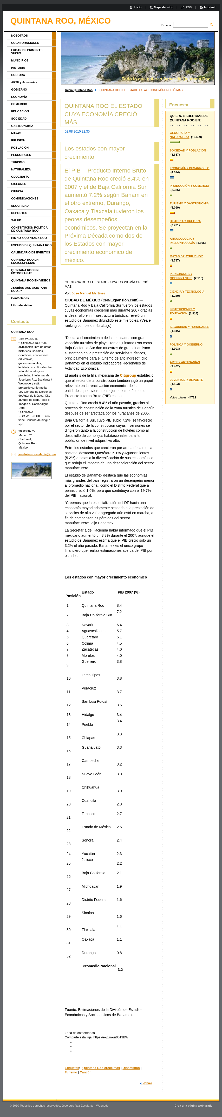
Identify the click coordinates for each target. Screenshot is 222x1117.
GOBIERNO (19, 89)
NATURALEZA (21, 169)
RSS (189, 7)
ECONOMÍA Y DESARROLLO (190, 168)
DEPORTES (19, 213)
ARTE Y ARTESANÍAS (185, 362)
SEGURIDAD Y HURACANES (189, 326)
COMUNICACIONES (24, 198)
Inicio (137, 7)
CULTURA (18, 75)
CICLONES (18, 183)
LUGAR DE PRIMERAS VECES (27, 52)
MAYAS (16, 133)
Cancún (86, 1072)
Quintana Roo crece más (101, 1068)
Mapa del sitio (163, 7)
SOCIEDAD (19, 118)
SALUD (16, 220)
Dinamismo (131, 1068)
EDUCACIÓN (20, 111)
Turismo (71, 1072)
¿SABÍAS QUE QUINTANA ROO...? (29, 289)
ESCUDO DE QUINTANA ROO (31, 245)
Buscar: (166, 25)
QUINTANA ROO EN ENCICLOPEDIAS (24, 261)
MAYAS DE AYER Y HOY (186, 256)
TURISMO (18, 162)
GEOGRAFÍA (20, 176)
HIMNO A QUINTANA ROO (29, 237)
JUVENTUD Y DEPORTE (186, 379)
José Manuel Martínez (88, 293)
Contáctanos (20, 298)
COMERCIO (19, 104)
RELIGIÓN (18, 140)
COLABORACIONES (25, 42)
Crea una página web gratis (193, 1105)
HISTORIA (18, 67)
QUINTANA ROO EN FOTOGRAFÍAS (24, 271)
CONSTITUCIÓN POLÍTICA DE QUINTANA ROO (29, 229)
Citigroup (128, 375)
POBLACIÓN (20, 147)
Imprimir (210, 7)
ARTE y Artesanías (24, 82)
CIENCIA (17, 191)
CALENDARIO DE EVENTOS (30, 252)
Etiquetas (72, 1068)
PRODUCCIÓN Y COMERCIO (189, 185)
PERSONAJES (21, 154)
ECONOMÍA (19, 96)
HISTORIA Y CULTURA (185, 221)
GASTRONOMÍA (22, 125)
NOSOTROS (19, 35)
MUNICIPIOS (20, 60)
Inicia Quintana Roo (79, 90)
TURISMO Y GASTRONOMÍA (189, 203)
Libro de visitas (21, 305)
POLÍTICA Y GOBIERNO (186, 344)
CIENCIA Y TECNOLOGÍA (187, 291)
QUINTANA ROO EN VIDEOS (30, 280)
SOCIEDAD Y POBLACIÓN (188, 150)
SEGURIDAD (20, 205)
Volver (147, 1083)
